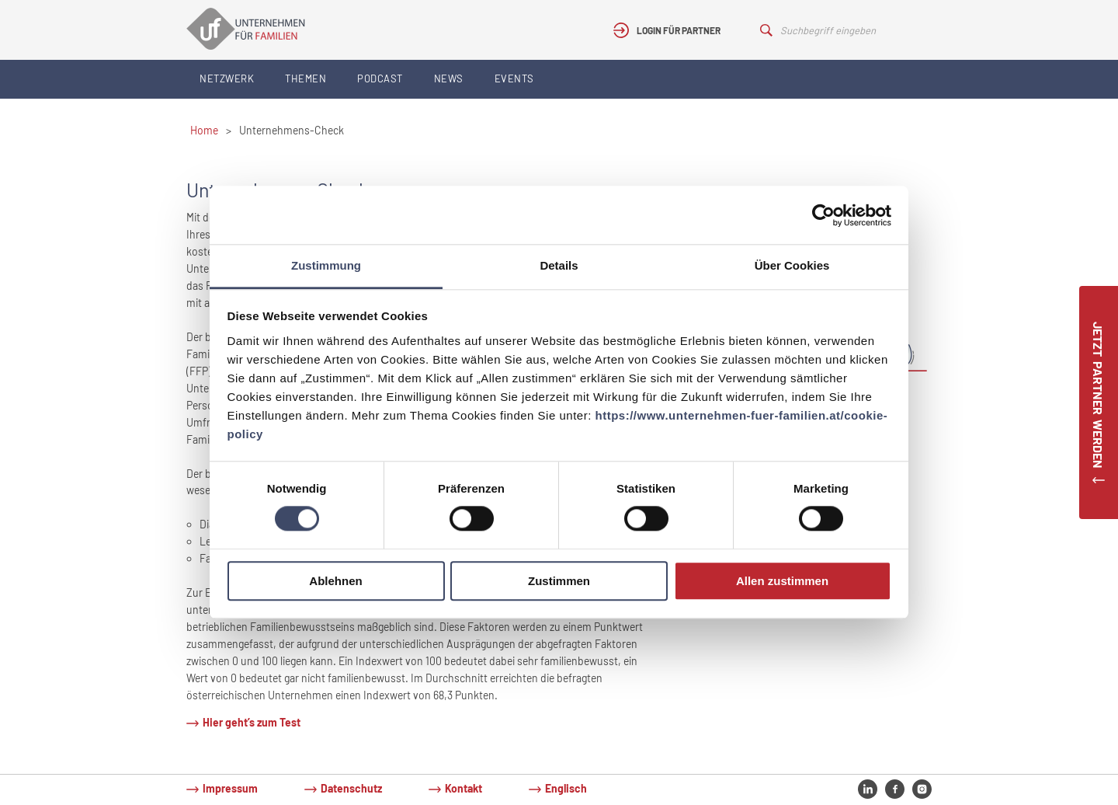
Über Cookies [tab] (792, 265)
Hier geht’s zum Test (251, 722)
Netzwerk (227, 78)
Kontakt (463, 788)
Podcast (380, 78)
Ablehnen (335, 580)
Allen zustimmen (782, 580)
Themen (305, 78)
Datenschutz (351, 788)
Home (204, 130)
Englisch (566, 788)
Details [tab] (559, 265)
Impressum (230, 788)
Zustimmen (559, 580)
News (449, 78)
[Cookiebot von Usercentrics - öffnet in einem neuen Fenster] (823, 215)
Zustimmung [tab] (326, 265)
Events (514, 78)
